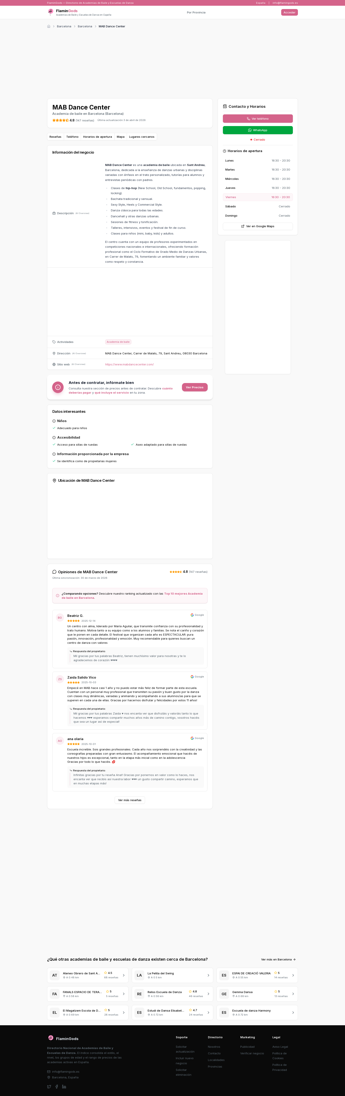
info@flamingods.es (285, 2)
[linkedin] (64, 1087)
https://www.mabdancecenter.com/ (129, 364)
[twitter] (49, 1087)
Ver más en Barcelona (278, 959)
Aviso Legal (280, 1046)
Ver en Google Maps (257, 226)
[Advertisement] (172, 62)
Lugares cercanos (141, 136)
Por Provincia (196, 12)
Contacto (214, 1053)
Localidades (216, 1060)
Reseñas (55, 136)
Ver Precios (195, 387)
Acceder (289, 12)
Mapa (121, 136)
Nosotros (214, 1046)
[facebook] (57, 1087)
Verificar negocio (252, 1053)
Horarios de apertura (97, 136)
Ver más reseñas (129, 800)
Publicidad (247, 1046)
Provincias (215, 1066)
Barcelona (64, 26)
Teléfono (72, 136)
